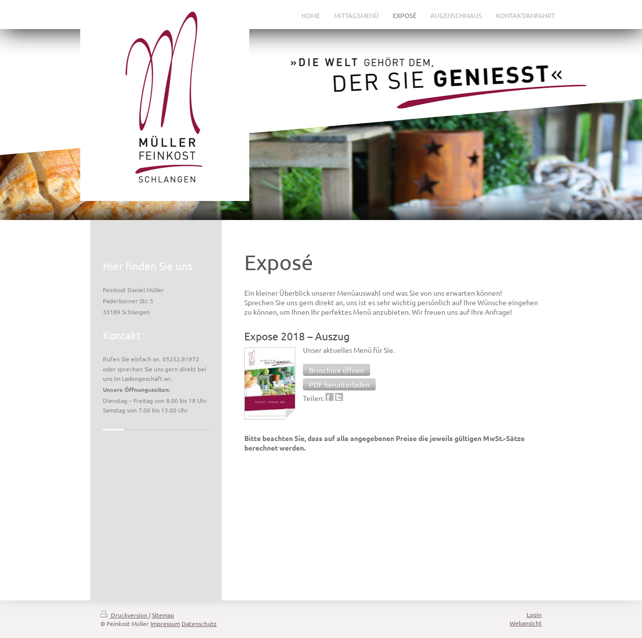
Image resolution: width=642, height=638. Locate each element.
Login (534, 614)
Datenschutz (199, 623)
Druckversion (124, 615)
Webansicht (526, 623)
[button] (336, 370)
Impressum (165, 623)
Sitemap (163, 615)
